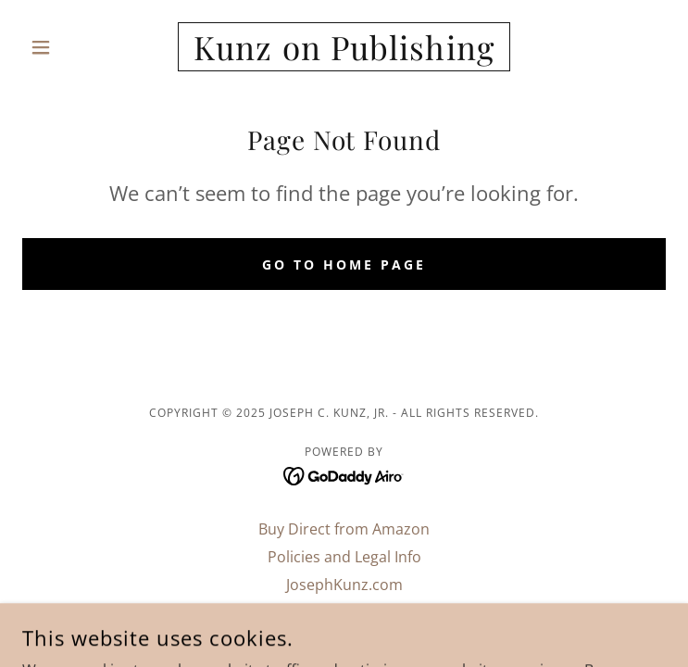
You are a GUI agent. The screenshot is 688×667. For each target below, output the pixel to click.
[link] (344, 46)
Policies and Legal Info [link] (344, 557)
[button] (70, 47)
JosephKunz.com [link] (344, 584)
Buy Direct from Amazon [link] (344, 529)
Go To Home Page (344, 264)
